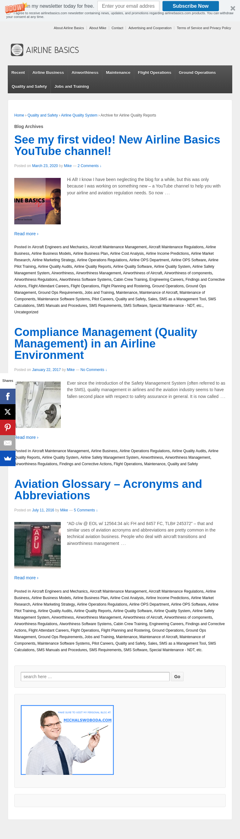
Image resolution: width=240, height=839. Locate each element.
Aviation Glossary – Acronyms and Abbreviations (108, 490)
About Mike (97, 28)
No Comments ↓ (94, 370)
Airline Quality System (79, 115)
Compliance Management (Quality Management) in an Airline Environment (105, 343)
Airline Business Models (51, 253)
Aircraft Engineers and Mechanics (59, 247)
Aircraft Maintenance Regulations (176, 247)
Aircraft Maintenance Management (118, 247)
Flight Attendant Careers (49, 286)
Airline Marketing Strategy (53, 260)
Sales (152, 299)
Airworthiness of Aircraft (142, 273)
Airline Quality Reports (92, 266)
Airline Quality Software (132, 266)
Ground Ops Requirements (60, 292)
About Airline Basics (69, 28)
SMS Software (135, 305)
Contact (117, 28)
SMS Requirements (105, 305)
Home (19, 115)
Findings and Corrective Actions (85, 464)
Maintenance (118, 72)
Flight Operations (154, 72)
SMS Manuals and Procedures (62, 305)
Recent (18, 72)
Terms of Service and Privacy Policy (204, 28)
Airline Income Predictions (167, 253)
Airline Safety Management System (109, 457)
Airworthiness (85, 72)
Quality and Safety (29, 86)
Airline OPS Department (149, 260)
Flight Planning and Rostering (125, 286)
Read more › (26, 233)
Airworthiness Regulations (35, 279)
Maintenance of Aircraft (159, 292)
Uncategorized (26, 312)
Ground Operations (197, 72)
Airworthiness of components (188, 273)
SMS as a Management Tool (182, 299)
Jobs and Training (71, 86)
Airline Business (48, 72)
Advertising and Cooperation (149, 28)
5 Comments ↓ (86, 510)
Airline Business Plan (90, 253)
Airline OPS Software (188, 260)
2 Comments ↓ (89, 166)
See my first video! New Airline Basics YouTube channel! (117, 145)
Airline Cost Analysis (127, 253)
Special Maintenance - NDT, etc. (175, 305)
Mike (68, 166)
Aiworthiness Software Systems (85, 279)
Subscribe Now (191, 6)
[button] (120, 10)
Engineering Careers (166, 279)
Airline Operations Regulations (102, 260)
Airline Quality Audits (55, 266)
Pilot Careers (102, 299)
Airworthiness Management (98, 273)
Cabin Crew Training (130, 279)
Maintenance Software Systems (64, 299)
